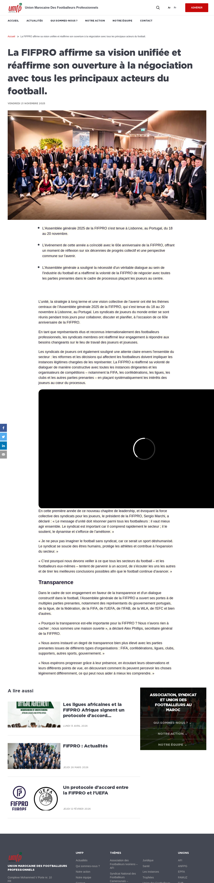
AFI (180, 860)
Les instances (151, 871)
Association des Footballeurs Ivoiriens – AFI (124, 864)
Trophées (148, 877)
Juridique (148, 860)
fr (175, 7)
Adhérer (196, 7)
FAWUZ (182, 877)
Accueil (13, 20)
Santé (146, 866)
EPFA (181, 871)
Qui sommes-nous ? (63, 20)
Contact (146, 20)
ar (169, 7)
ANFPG (182, 866)
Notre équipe (122, 20)
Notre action (95, 20)
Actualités (34, 20)
